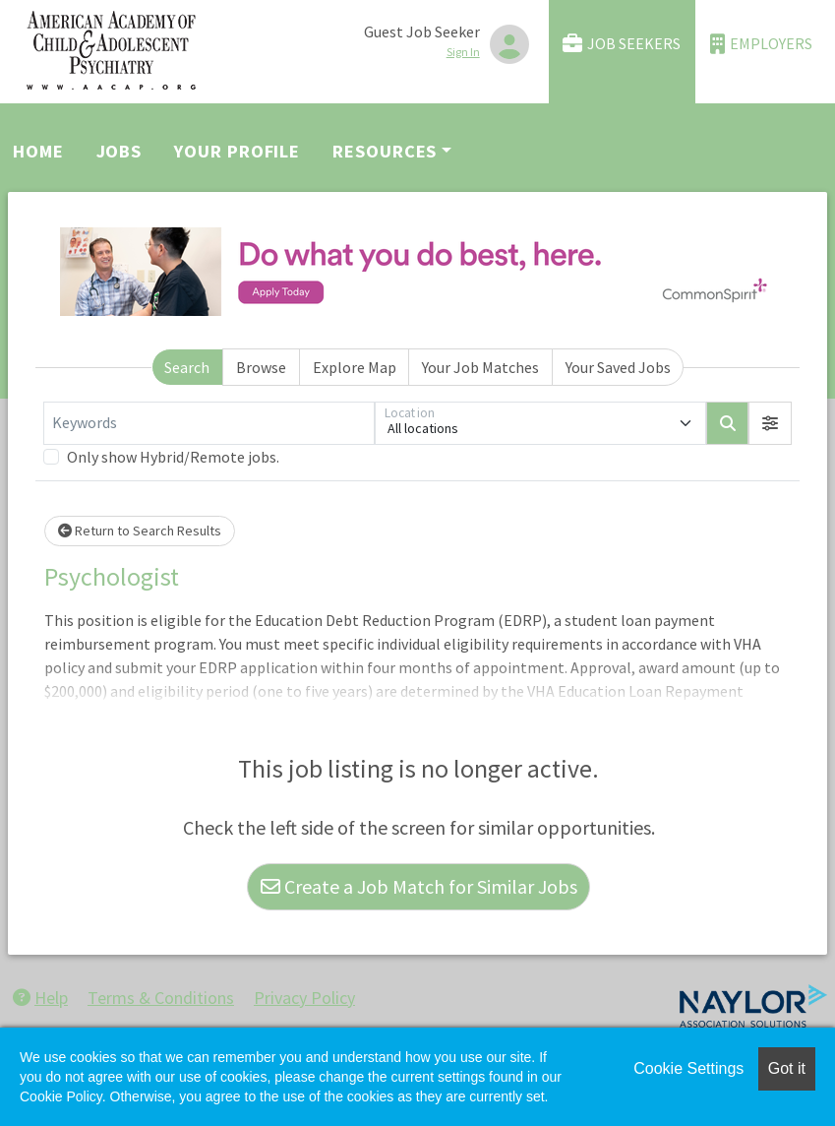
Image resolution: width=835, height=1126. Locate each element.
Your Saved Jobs (618, 367)
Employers (761, 43)
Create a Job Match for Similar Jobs (419, 886)
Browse (261, 367)
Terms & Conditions (161, 997)
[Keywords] (209, 423)
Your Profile (237, 151)
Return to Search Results (139, 530)
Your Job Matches (480, 367)
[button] (770, 423)
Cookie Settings (688, 1068)
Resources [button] (384, 151)
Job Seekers (622, 43)
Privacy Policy (304, 997)
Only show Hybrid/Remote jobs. (173, 457)
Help (40, 997)
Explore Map (354, 367)
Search (186, 367)
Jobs (119, 151)
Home (38, 151)
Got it (786, 1068)
